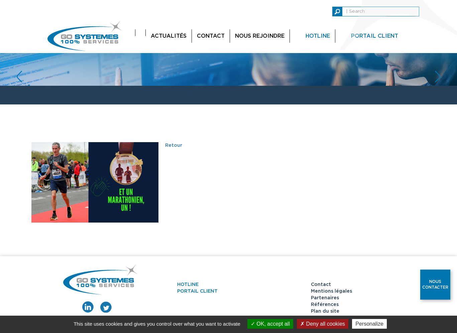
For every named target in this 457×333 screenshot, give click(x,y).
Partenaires (325, 298)
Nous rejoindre (259, 36)
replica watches (19, 3)
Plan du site (325, 311)
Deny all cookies (322, 324)
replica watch (55, 3)
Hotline (318, 36)
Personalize (369, 324)
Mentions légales (331, 291)
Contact (211, 36)
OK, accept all (270, 324)
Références (325, 304)
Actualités (169, 36)
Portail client (197, 291)
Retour (173, 145)
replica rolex (89, 3)
